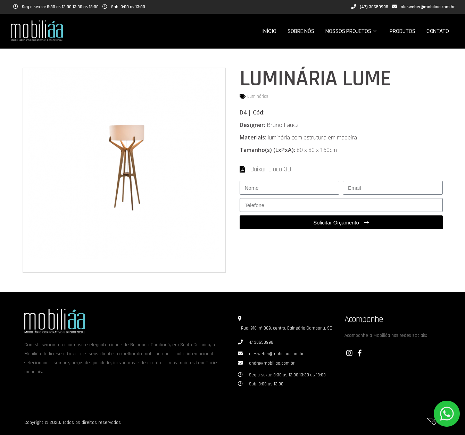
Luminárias (257, 96)
